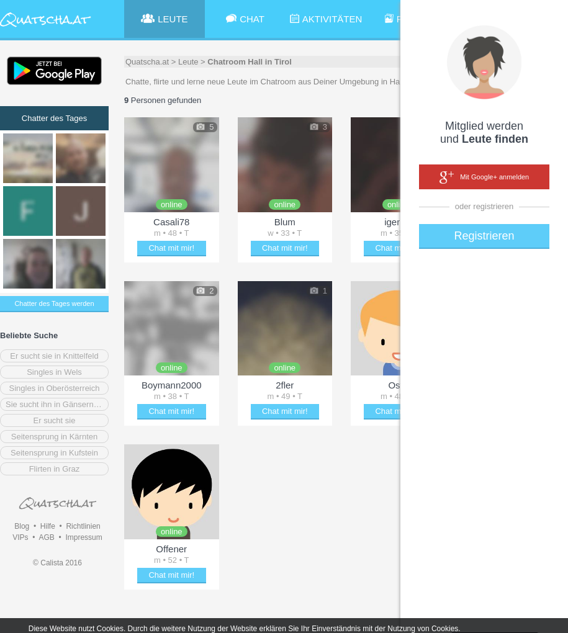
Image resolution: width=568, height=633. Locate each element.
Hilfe (47, 526)
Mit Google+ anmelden (484, 177)
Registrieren (484, 236)
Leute (188, 61)
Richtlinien (83, 526)
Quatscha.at (147, 61)
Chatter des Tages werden (54, 303)
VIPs (20, 537)
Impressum (83, 537)
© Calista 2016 (57, 563)
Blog (21, 526)
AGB (46, 537)
